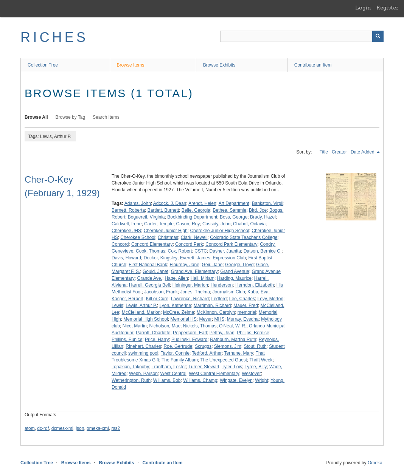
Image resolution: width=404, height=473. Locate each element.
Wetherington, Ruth (131, 380)
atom (30, 428)
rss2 (115, 428)
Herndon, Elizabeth (254, 285)
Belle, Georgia (196, 210)
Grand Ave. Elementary (194, 271)
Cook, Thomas (150, 251)
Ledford (219, 298)
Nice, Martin (135, 326)
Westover (251, 373)
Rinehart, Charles (143, 346)
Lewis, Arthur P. (141, 305)
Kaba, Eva (257, 292)
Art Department (234, 203)
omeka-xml (98, 428)
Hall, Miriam (202, 278)
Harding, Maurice (234, 278)
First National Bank (148, 264)
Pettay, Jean (222, 332)
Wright (261, 380)
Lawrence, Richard (190, 298)
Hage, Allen (176, 278)
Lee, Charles (242, 298)
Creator (339, 152)
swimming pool (143, 353)
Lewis (117, 305)
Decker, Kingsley (160, 258)
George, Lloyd (239, 264)
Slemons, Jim (227, 346)
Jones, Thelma (195, 292)
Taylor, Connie (175, 353)
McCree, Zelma (178, 312)
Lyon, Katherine (175, 305)
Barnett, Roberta (128, 210)
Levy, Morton (270, 298)
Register (387, 8)
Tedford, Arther (207, 353)
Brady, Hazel (263, 217)
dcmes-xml (62, 428)
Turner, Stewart (203, 366)
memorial (247, 312)
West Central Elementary (214, 373)
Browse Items (131, 65)
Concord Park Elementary (231, 244)
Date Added (363, 152)
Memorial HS (183, 319)
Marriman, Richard (212, 305)
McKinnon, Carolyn (216, 312)
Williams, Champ (200, 380)
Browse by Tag (70, 117)
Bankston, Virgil (267, 203)
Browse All (36, 117)
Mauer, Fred (245, 305)
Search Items (106, 117)
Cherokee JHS (126, 230)
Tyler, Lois (232, 366)
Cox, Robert (180, 251)
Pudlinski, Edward (189, 339)
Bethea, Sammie (230, 210)
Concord (120, 244)
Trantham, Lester (169, 366)
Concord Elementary (151, 244)
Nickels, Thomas (199, 326)
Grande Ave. (149, 278)
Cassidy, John (216, 223)
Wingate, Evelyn (236, 380)
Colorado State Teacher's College (243, 237)
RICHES (54, 37)
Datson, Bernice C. (263, 251)
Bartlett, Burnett (163, 210)
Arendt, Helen (202, 203)
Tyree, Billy (256, 366)
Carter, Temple (159, 223)
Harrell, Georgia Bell (149, 285)
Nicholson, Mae (164, 326)
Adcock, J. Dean (169, 203)
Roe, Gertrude (177, 346)
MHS (219, 319)
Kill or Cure (157, 298)
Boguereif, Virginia (146, 217)
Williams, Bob (167, 380)
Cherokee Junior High (166, 230)
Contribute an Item (313, 65)
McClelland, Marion (141, 312)
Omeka (375, 462)
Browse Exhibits (219, 65)
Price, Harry (157, 339)
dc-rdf (43, 428)
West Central (173, 373)
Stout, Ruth (255, 346)
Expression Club (229, 258)
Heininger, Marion (190, 285)
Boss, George (233, 217)
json (80, 428)
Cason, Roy (188, 223)
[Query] (302, 36)
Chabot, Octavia (249, 223)
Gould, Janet (155, 271)
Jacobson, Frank (161, 292)
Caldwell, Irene (126, 223)
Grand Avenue (234, 271)
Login (363, 8)
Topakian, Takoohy (130, 366)
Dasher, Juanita (225, 251)
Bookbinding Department (192, 217)
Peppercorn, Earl (190, 332)
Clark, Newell (194, 237)
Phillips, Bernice (253, 332)
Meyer (205, 319)
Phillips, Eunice (127, 339)
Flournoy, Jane (184, 264)
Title (324, 152)
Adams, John (137, 203)
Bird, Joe (258, 210)
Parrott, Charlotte (153, 332)
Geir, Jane (212, 264)
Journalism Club (229, 292)
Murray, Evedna (243, 319)
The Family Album (180, 360)
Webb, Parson (143, 373)
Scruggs (203, 346)
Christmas (168, 237)
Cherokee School (137, 237)
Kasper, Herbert (127, 298)
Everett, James (195, 258)
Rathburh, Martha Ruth (233, 339)
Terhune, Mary (238, 353)
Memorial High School (145, 319)
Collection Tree (43, 65)
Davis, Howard (126, 258)
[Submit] (378, 36)
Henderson (221, 285)
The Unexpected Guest (223, 360)
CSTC (200, 251)
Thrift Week (260, 360)
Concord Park (189, 244)
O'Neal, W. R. (232, 326)
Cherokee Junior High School (219, 230)
